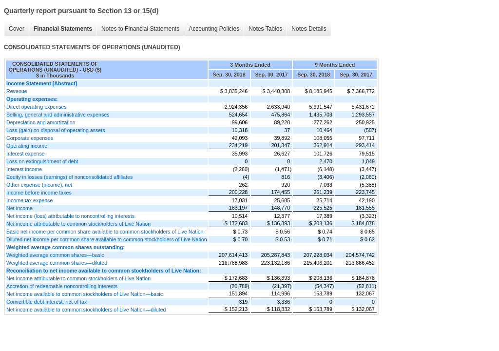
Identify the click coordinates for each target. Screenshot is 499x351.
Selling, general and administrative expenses (57, 114)
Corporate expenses (29, 138)
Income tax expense (29, 200)
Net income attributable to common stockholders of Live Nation (78, 224)
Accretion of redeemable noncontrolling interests (61, 286)
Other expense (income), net (39, 185)
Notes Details (308, 28)
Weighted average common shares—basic (55, 255)
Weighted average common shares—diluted (56, 263)
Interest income (24, 169)
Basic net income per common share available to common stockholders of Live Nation (105, 231)
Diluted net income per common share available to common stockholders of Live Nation (106, 239)
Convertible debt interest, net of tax (46, 302)
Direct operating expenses (36, 107)
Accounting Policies (214, 28)
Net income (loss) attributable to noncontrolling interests (70, 216)
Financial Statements (63, 28)
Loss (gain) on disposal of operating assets (55, 130)
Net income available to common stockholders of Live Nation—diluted (86, 309)
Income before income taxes (39, 192)
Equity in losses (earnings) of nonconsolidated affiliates (69, 177)
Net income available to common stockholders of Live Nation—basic (84, 294)
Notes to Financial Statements (140, 28)
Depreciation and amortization (41, 122)
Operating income (26, 146)
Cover (16, 28)
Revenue (16, 91)
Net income (19, 208)
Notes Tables (265, 28)
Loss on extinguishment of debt (42, 161)
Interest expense (25, 153)
